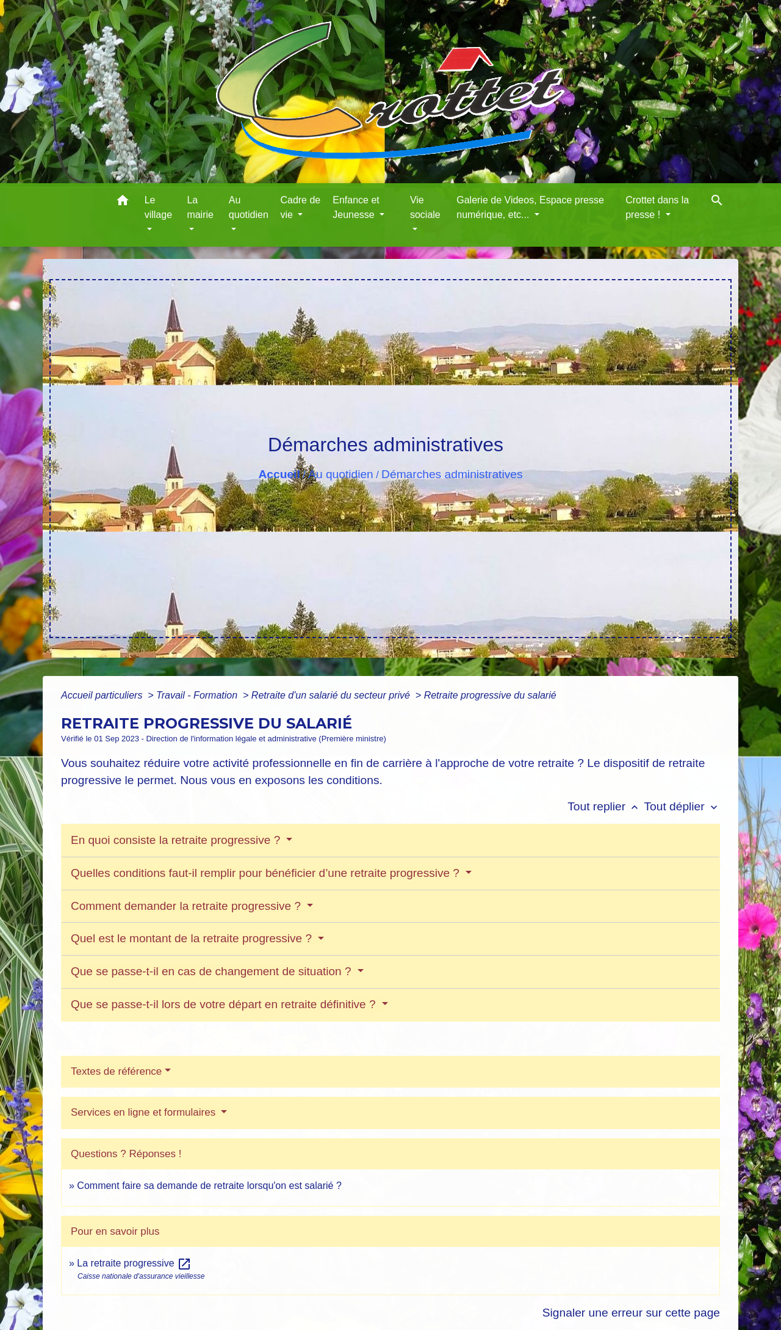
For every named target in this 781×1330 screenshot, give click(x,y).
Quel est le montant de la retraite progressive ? (193, 938)
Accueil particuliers (103, 695)
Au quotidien (340, 474)
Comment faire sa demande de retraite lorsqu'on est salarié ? (209, 1185)
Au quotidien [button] (248, 207)
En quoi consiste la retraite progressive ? (177, 840)
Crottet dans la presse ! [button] (657, 207)
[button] (123, 202)
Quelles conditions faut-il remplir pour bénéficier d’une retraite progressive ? (266, 873)
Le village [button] (158, 207)
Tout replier (605, 806)
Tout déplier (682, 806)
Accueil (279, 474)
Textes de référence (116, 1071)
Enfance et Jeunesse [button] (356, 207)
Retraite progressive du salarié (490, 695)
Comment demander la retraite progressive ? (187, 905)
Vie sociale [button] (425, 207)
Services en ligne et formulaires (144, 1112)
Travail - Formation (198, 695)
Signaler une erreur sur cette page (631, 1312)
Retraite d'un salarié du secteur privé (332, 695)
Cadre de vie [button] (300, 207)
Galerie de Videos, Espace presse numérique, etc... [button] (530, 207)
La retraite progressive (134, 1263)
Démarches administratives (451, 474)
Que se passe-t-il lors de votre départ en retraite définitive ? (225, 1004)
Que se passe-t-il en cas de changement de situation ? (213, 971)
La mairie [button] (200, 207)
